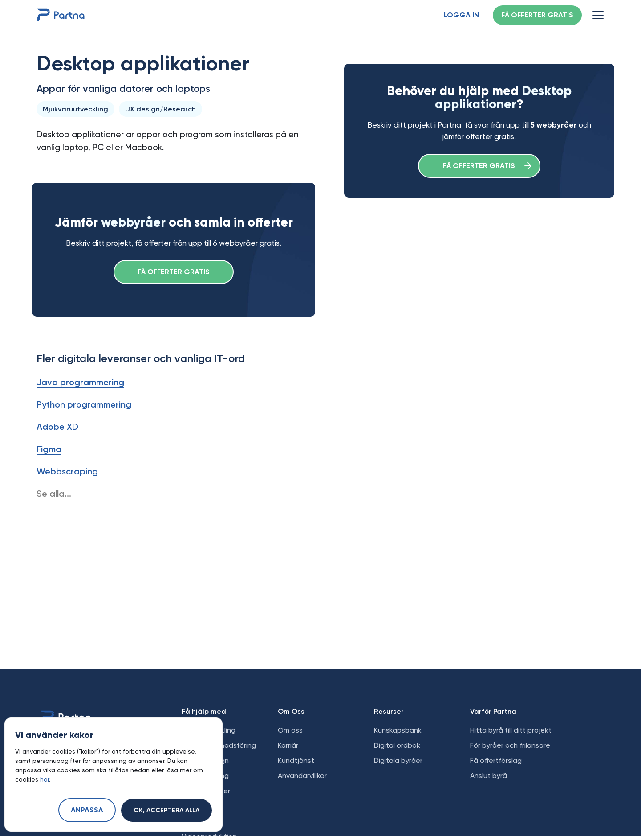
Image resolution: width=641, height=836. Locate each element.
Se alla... (54, 493)
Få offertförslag (496, 760)
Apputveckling (205, 775)
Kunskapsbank (398, 730)
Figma (49, 449)
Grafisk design (205, 760)
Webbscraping (67, 471)
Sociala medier (206, 791)
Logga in (461, 15)
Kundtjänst (296, 760)
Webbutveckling (208, 730)
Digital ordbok (397, 745)
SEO (188, 821)
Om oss (290, 730)
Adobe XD (57, 426)
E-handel (196, 806)
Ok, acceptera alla (166, 810)
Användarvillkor (302, 775)
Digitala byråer (398, 760)
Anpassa (87, 810)
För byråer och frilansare (510, 745)
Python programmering (84, 404)
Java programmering (80, 382)
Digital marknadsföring (219, 745)
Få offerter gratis (537, 15)
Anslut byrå (488, 775)
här (44, 779)
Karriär (288, 745)
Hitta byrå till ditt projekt (511, 730)
